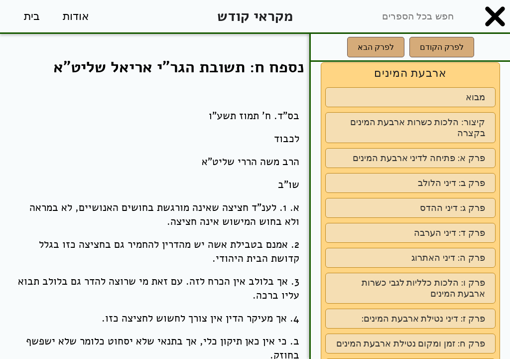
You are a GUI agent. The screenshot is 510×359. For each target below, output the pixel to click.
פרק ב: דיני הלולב (451, 183)
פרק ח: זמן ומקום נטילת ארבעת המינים (410, 344)
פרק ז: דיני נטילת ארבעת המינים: (423, 319)
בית (32, 16)
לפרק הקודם (442, 47)
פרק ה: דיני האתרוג (448, 258)
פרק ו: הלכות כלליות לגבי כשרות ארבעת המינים (423, 288)
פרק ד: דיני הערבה (449, 233)
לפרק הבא (376, 47)
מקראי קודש (255, 16)
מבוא (475, 97)
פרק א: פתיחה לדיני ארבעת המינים (419, 158)
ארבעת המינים (410, 73)
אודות (76, 16)
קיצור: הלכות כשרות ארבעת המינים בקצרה (417, 127)
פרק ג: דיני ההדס (452, 208)
